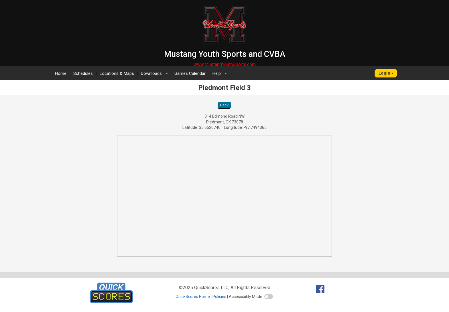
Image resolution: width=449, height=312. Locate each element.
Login (384, 73)
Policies (219, 296)
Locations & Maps (117, 73)
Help (220, 73)
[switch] (268, 296)
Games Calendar (190, 73)
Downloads (155, 73)
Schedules (83, 73)
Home (60, 73)
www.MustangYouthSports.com (225, 64)
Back (224, 105)
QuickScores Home (193, 296)
